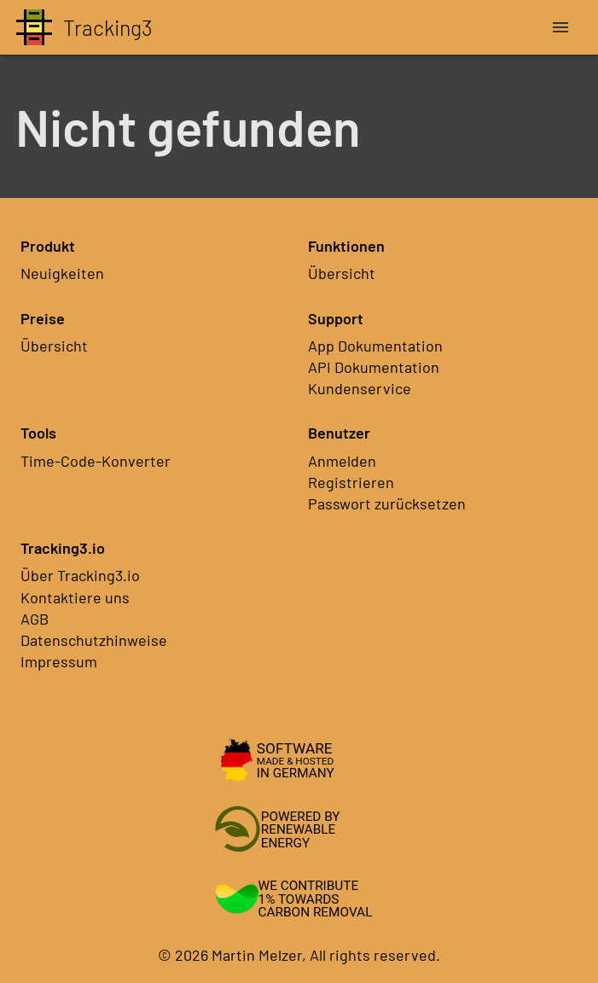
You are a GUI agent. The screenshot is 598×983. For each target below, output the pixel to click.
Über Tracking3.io (80, 575)
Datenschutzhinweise (93, 640)
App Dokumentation (375, 345)
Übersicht (341, 273)
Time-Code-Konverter (95, 460)
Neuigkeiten (62, 273)
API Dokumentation (373, 367)
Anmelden (342, 460)
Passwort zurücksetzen (387, 503)
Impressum (58, 661)
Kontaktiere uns (75, 597)
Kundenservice (359, 388)
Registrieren (351, 482)
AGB (34, 618)
